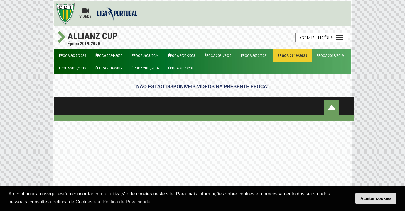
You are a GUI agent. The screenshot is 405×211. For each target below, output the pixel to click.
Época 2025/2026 (72, 55)
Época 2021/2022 (218, 55)
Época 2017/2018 (72, 68)
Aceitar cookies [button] (376, 198)
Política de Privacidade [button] (127, 201)
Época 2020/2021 (254, 55)
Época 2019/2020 (292, 55)
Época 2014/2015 (181, 68)
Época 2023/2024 (145, 55)
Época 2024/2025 (108, 55)
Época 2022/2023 (181, 55)
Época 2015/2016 (145, 68)
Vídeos (85, 13)
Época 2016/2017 (108, 68)
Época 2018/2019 (330, 55)
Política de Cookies (72, 201)
